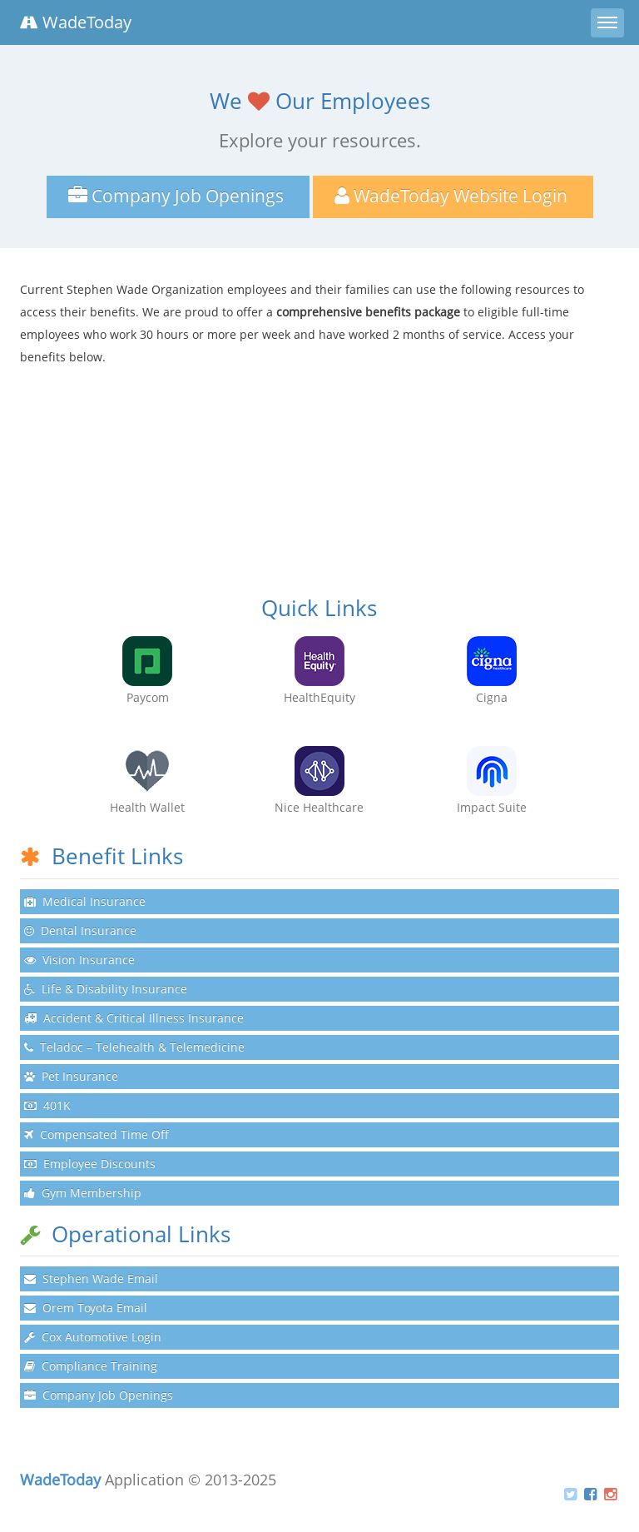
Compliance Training (90, 1366)
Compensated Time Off (96, 1134)
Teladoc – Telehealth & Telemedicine (134, 1047)
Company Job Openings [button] (178, 195)
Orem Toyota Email (85, 1308)
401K (47, 1105)
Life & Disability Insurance (105, 989)
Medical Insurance (85, 901)
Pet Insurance (71, 1076)
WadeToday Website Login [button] (453, 195)
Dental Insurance (80, 930)
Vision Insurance (79, 959)
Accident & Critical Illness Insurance (134, 1018)
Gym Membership (82, 1193)
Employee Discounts (90, 1163)
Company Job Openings (98, 1395)
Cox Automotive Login (92, 1337)
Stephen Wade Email (91, 1278)
